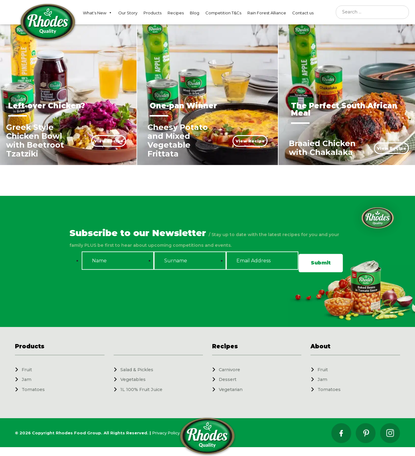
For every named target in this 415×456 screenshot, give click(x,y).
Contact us (303, 12)
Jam (26, 379)
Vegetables (133, 379)
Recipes (176, 12)
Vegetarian (231, 389)
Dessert (227, 379)
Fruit (27, 369)
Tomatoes (33, 389)
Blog (194, 12)
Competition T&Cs (223, 12)
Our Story (127, 12)
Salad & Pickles (136, 369)
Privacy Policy (166, 432)
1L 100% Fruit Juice (141, 389)
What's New (97, 13)
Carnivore (229, 369)
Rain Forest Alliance (266, 12)
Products (152, 12)
